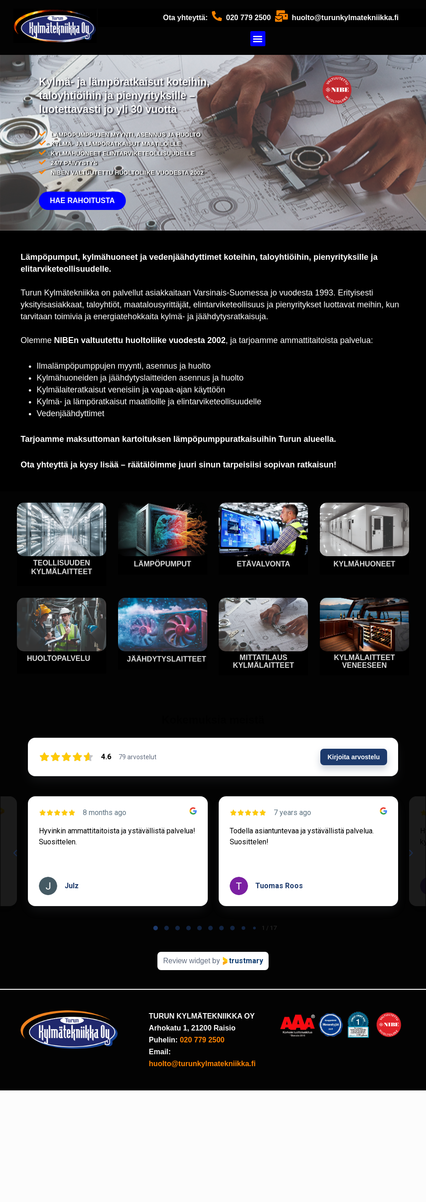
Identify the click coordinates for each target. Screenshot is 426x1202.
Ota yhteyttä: (185, 17)
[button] (257, 38)
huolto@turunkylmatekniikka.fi (345, 17)
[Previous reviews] (15, 853)
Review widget (186, 961)
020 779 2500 (248, 17)
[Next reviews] (410, 853)
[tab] (155, 928)
